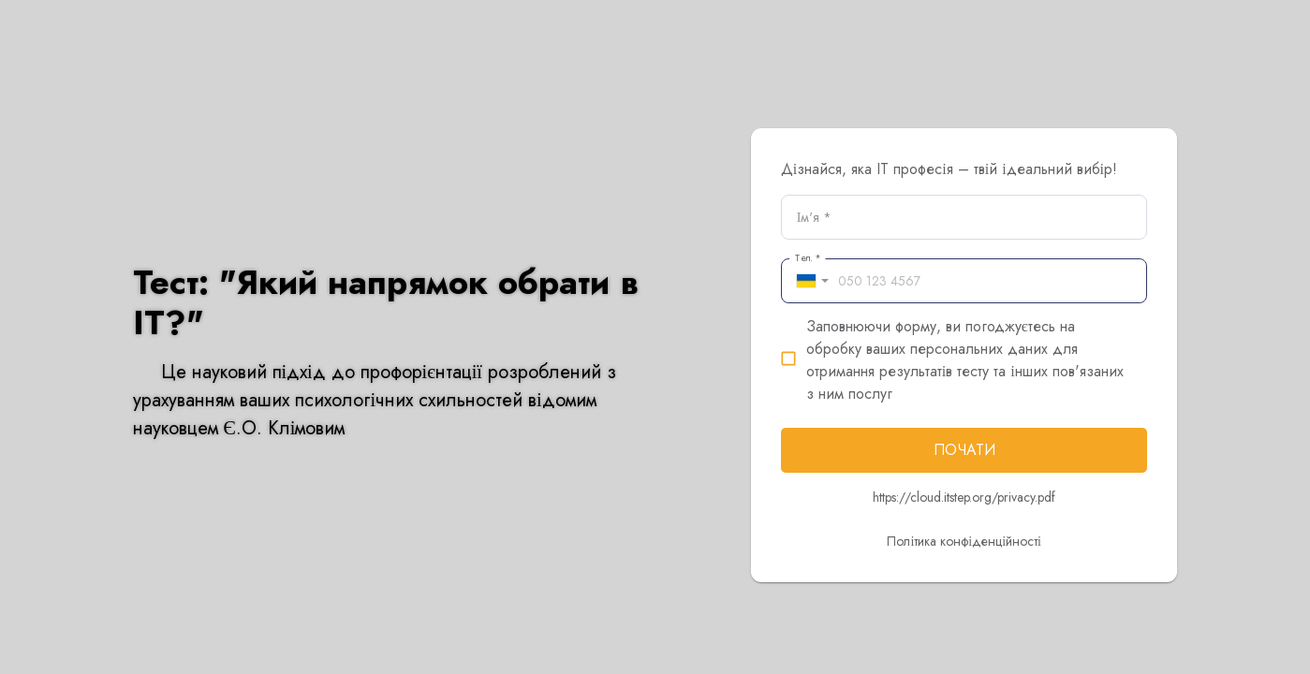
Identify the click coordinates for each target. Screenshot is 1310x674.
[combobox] (809, 281)
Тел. (807, 258)
